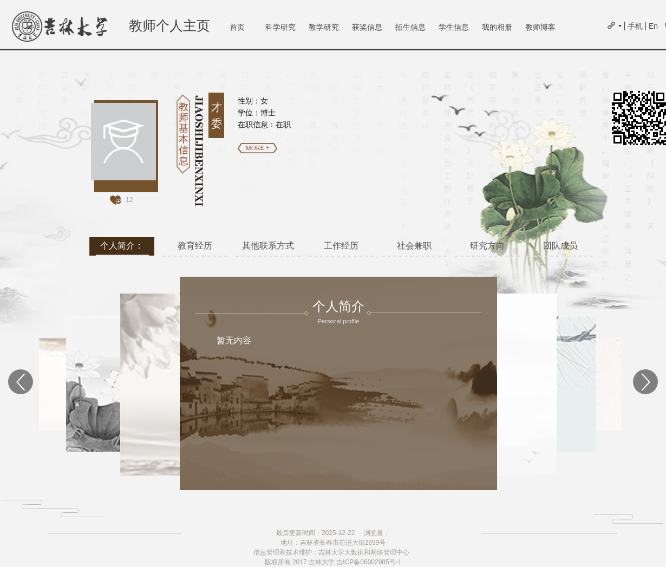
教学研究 (324, 27)
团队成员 (560, 245)
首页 (237, 27)
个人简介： (121, 245)
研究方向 (487, 245)
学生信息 (454, 27)
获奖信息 (367, 27)
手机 (635, 26)
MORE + (257, 148)
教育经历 (195, 245)
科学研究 (280, 27)
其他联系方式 (268, 245)
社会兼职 (414, 245)
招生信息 (410, 27)
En (653, 26)
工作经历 (341, 245)
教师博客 (540, 27)
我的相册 (497, 27)
